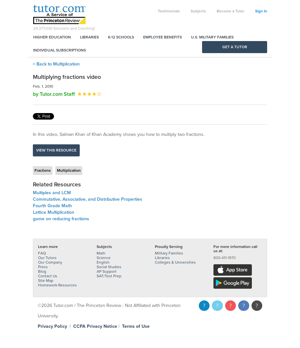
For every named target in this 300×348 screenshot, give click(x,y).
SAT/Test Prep (109, 276)
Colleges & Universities (175, 262)
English (103, 262)
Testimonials (169, 11)
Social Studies (109, 267)
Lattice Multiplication (53, 212)
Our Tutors (47, 257)
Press (43, 267)
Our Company (50, 262)
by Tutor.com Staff (54, 94)
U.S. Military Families (212, 37)
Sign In (261, 11)
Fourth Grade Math (52, 206)
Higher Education (52, 37)
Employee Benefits (162, 37)
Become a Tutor (230, 11)
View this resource (56, 150)
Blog (42, 271)
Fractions (42, 170)
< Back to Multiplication (56, 64)
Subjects (198, 11)
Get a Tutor (234, 47)
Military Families (169, 253)
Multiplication (69, 170)
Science (104, 257)
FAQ (42, 253)
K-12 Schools (121, 37)
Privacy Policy (52, 326)
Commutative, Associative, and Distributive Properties (87, 199)
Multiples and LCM (52, 193)
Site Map (45, 280)
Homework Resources (57, 285)
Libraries (89, 37)
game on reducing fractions (61, 219)
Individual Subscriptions (59, 50)
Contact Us (47, 276)
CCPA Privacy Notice (95, 326)
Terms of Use (136, 326)
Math (101, 253)
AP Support (106, 271)
